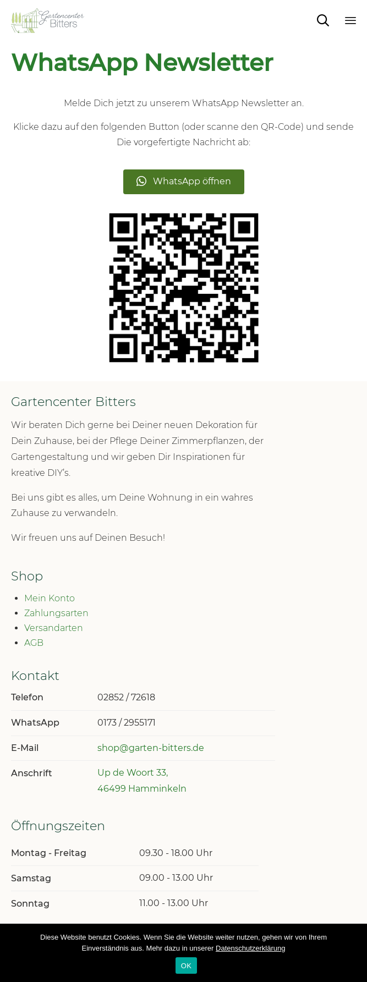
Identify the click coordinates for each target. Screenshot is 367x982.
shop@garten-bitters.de (150, 748)
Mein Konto (49, 598)
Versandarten (53, 628)
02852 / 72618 (126, 697)
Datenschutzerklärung (250, 948)
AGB (33, 643)
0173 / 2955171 (126, 722)
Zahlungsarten (56, 613)
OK (186, 966)
